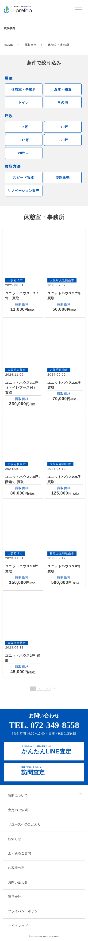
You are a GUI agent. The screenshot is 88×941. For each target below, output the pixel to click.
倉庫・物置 (63, 89)
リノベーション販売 (23, 190)
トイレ (23, 102)
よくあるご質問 (19, 853)
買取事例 (30, 44)
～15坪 (23, 140)
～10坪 (62, 127)
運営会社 (14, 897)
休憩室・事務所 (23, 89)
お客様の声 (16, 868)
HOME (8, 44)
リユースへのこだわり (24, 824)
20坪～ (23, 153)
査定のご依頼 (18, 810)
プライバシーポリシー (24, 911)
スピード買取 (23, 177)
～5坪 (23, 127)
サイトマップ (18, 925)
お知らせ (14, 839)
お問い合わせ (18, 882)
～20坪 (62, 140)
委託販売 (63, 177)
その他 (62, 102)
